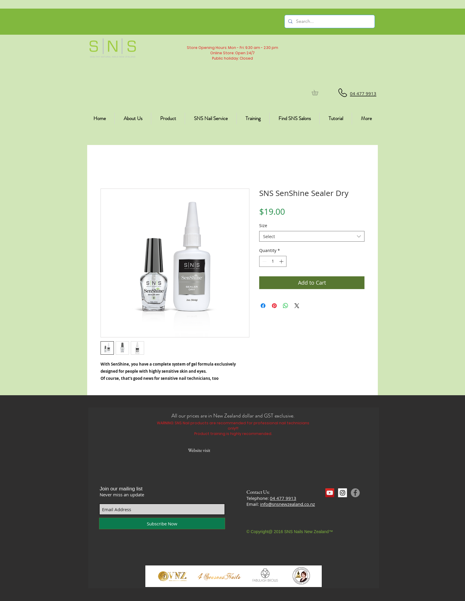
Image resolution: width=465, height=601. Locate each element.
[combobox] (311, 236)
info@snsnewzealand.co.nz (287, 504)
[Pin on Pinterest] (274, 305)
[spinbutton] (272, 261)
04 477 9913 (283, 498)
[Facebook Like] (336, 504)
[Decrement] (263, 261)
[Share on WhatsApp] (285, 305)
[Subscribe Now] (162, 523)
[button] (317, 92)
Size (263, 225)
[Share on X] (296, 305)
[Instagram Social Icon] (342, 492)
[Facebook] (355, 492)
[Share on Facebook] (263, 305)
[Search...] (329, 21)
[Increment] (282, 261)
